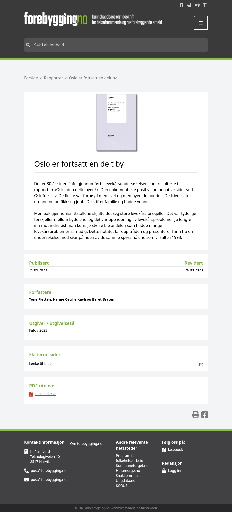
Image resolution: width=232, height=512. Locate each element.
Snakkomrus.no (129, 475)
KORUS (121, 485)
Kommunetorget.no (132, 465)
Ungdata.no (125, 480)
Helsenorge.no (128, 470)
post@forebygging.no (49, 470)
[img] (195, 414)
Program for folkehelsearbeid (129, 458)
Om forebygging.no (86, 443)
